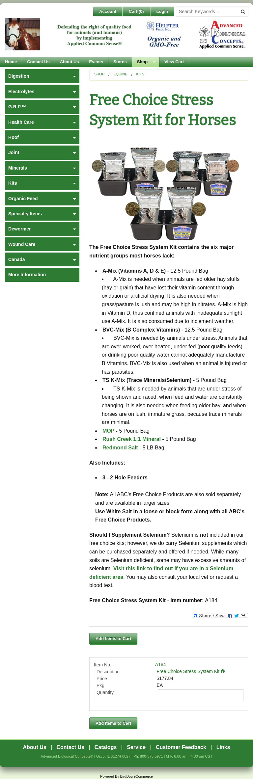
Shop (142, 61)
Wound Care (21, 244)
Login (162, 11)
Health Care (21, 122)
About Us (69, 61)
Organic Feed (23, 198)
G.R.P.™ (17, 106)
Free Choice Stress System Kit (191, 671)
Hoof (13, 137)
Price (102, 678)
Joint (13, 152)
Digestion (18, 76)
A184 (160, 664)
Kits (140, 74)
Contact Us (38, 61)
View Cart (174, 61)
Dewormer (19, 228)
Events (96, 61)
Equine (120, 74)
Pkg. (101, 685)
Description (108, 671)
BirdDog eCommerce (136, 776)
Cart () (136, 11)
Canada (16, 259)
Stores (119, 61)
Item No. (102, 664)
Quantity (105, 692)
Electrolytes (21, 91)
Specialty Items (25, 213)
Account (107, 11)
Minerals (17, 168)
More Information (27, 274)
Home (11, 61)
